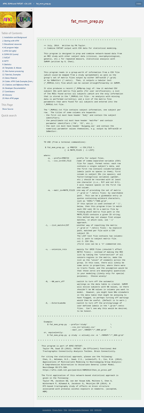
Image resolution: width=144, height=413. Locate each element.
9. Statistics (6, 64)
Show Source (7, 109)
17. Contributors (8, 91)
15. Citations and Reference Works (15, 84)
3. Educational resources (12, 44)
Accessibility (46, 410)
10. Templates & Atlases (12, 68)
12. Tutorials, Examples (11, 74)
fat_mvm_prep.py (43, 3)
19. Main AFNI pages (10, 98)
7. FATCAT (6, 57)
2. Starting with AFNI (10, 40)
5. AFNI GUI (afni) (9, 51)
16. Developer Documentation (14, 88)
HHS (91, 410)
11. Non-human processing (13, 71)
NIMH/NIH (98, 410)
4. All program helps (10, 47)
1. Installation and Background (14, 37)
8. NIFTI (5, 61)
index (138, 3)
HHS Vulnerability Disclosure (78, 410)
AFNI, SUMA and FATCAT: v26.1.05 (17, 3)
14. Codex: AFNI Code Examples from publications (17, 81)
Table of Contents (11, 33)
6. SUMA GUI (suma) (10, 54)
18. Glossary (7, 95)
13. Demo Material (9, 78)
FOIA (65, 410)
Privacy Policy (57, 410)
